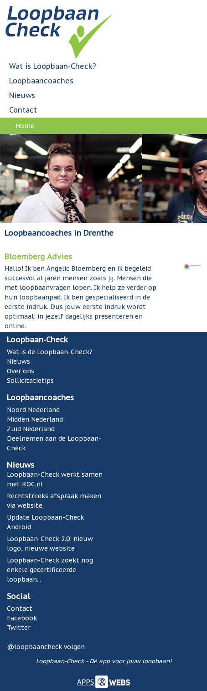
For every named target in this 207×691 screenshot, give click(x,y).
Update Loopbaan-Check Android (45, 522)
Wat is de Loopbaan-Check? (50, 352)
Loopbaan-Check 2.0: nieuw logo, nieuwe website (50, 543)
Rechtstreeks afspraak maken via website (54, 501)
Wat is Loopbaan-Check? (52, 66)
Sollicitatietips (30, 380)
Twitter (19, 628)
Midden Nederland (35, 419)
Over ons (20, 371)
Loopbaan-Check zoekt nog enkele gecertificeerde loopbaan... (50, 569)
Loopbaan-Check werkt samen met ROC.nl (55, 479)
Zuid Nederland (31, 429)
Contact (23, 109)
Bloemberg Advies (38, 257)
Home (25, 126)
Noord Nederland (33, 410)
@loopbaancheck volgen (46, 647)
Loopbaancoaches (41, 80)
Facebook (22, 618)
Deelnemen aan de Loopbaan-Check (54, 443)
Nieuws (22, 95)
